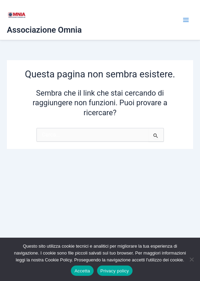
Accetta (82, 270)
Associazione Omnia (44, 30)
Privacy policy (115, 270)
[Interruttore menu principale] (186, 20)
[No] (191, 259)
